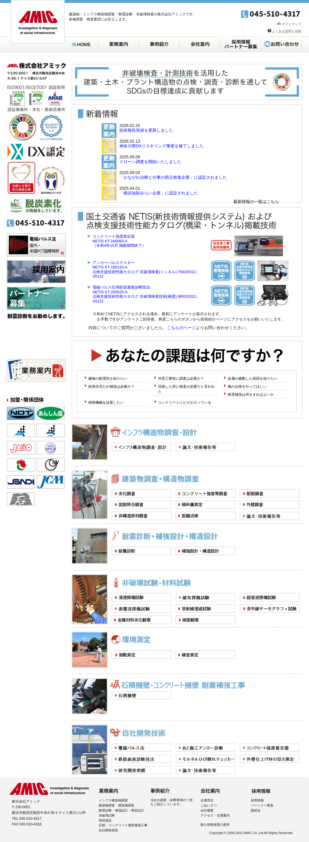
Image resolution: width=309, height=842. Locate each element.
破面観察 (205, 620)
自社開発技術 (108, 830)
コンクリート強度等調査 (205, 493)
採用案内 (240, 44)
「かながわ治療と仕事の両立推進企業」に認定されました (173, 177)
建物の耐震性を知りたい (107, 378)
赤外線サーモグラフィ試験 (270, 608)
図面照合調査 (141, 504)
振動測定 (141, 655)
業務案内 (118, 44)
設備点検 (205, 516)
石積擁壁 (141, 695)
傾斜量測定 (205, 504)
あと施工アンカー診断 (205, 747)
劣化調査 (141, 493)
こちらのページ (181, 327)
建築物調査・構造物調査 (116, 805)
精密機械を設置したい (106, 402)
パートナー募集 (36, 298)
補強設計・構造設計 (205, 551)
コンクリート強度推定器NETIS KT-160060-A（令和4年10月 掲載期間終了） (119, 241)
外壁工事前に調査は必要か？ (181, 378)
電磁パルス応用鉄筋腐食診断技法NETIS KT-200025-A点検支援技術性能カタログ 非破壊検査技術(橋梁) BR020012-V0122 (144, 294)
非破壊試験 (107, 815)
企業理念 (207, 800)
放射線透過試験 (205, 608)
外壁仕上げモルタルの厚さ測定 (270, 759)
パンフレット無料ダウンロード (36, 370)
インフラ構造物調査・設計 (141, 447)
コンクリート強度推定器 (270, 747)
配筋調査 (270, 493)
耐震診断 (141, 551)
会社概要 (207, 810)
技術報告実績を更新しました (146, 130)
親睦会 (256, 810)
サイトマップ (291, 24)
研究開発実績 (141, 770)
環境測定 (105, 820)
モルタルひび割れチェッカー (205, 759)
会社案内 (200, 44)
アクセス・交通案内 (215, 815)
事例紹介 (159, 44)
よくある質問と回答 (286, 31)
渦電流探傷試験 (141, 608)
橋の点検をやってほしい (247, 386)
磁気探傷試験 (205, 597)
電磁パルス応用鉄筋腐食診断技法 (141, 759)
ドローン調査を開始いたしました (150, 161)
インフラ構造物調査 (113, 800)
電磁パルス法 (36, 245)
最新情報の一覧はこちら (256, 201)
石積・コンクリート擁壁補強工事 (123, 825)
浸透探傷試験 (141, 597)
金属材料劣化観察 (141, 620)
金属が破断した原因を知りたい (252, 378)
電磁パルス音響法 (141, 747)
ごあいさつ (209, 805)
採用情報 (257, 800)
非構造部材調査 (141, 516)
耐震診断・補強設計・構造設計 (121, 810)
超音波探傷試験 (270, 597)
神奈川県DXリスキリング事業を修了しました (161, 146)
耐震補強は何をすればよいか (251, 394)
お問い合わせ (281, 44)
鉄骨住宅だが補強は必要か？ (111, 386)
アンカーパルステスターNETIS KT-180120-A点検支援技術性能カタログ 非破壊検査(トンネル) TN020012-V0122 (144, 269)
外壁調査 (270, 504)
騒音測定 (205, 655)
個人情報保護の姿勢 (215, 824)
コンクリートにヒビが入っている (184, 402)
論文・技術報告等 (205, 447)
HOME (82, 44)
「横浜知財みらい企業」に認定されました (158, 193)
